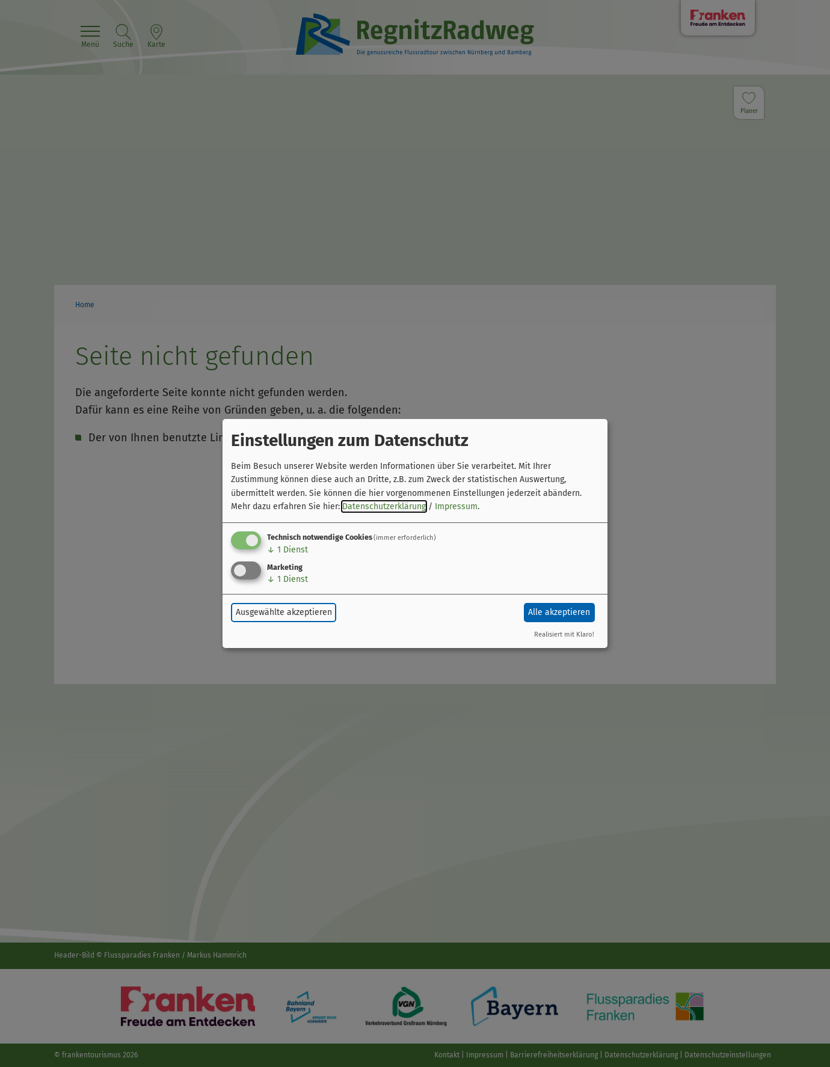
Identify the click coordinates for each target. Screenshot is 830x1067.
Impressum (456, 506)
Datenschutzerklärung (384, 506)
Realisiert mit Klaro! (564, 634)
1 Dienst (287, 550)
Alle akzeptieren (559, 612)
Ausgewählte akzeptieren (284, 612)
